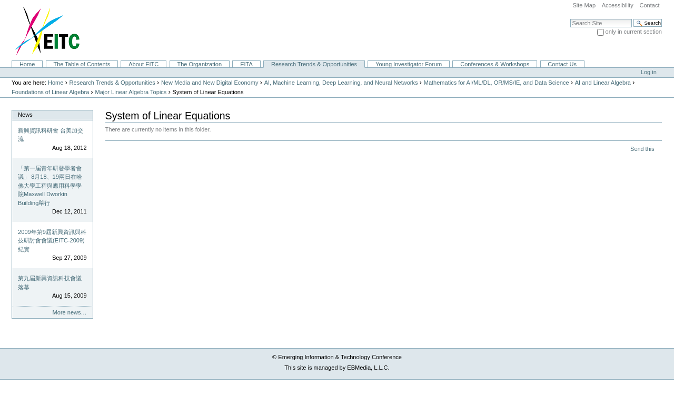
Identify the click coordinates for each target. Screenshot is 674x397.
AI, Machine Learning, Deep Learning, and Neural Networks (341, 82)
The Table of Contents (81, 64)
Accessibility (617, 5)
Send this (642, 149)
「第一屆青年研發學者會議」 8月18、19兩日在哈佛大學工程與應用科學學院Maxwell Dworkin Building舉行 (50, 185)
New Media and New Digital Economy (210, 82)
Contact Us (562, 64)
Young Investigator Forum (408, 64)
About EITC (143, 64)
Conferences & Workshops (494, 64)
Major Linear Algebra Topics (130, 92)
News (25, 114)
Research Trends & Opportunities (314, 64)
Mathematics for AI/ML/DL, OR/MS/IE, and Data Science (496, 82)
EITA (246, 64)
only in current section (634, 31)
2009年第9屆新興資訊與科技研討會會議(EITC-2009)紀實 (52, 240)
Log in (649, 72)
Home (27, 64)
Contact (649, 5)
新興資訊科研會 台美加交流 (50, 134)
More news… (70, 312)
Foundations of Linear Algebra (50, 92)
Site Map (584, 5)
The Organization (199, 64)
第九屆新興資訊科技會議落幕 (50, 282)
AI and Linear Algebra (603, 82)
